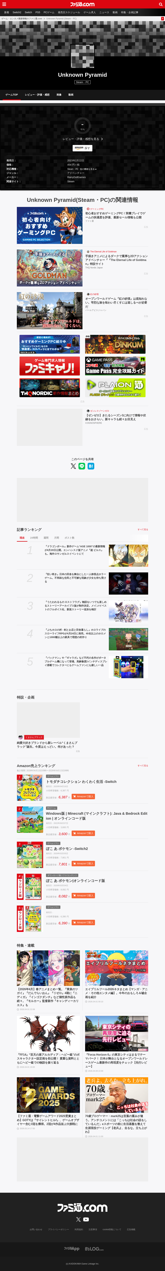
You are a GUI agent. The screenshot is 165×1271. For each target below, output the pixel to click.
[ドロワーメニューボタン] (4, 4)
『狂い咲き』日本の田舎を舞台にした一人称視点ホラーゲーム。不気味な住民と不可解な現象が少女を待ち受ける (75, 578)
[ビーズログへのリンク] (94, 1248)
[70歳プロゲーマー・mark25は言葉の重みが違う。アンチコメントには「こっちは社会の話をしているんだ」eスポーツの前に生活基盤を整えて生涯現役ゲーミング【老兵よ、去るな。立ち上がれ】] (116, 1095)
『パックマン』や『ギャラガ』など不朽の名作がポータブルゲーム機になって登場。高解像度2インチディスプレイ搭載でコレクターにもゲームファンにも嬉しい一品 (76, 661)
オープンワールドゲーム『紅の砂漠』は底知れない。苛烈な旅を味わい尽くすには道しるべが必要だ (116, 302)
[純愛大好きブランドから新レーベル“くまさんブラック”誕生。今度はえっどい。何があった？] (48, 720)
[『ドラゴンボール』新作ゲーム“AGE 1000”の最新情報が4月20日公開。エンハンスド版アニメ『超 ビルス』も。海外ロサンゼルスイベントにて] (128, 556)
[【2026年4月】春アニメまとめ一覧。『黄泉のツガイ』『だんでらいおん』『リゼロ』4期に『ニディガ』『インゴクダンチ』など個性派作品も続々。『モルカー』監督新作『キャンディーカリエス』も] (48, 968)
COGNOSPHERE (93, 423)
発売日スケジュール (69, 12)
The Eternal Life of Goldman (103, 251)
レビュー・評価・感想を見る (81, 138)
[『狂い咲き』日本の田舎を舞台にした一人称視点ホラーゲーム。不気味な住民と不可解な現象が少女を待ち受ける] (128, 583)
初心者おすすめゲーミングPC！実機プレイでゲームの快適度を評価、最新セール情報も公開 (115, 215)
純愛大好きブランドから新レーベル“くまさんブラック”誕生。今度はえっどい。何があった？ (47, 744)
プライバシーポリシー (58, 1229)
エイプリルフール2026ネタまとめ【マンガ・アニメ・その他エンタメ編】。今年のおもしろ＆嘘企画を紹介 (116, 993)
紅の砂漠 (94, 294)
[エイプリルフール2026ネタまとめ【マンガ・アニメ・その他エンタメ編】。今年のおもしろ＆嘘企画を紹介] (116, 968)
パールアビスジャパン (95, 310)
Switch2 (17, 12)
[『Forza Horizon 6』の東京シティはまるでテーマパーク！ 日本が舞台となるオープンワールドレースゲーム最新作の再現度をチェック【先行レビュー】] (116, 1033)
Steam (70, 181)
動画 (115, 12)
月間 (56, 537)
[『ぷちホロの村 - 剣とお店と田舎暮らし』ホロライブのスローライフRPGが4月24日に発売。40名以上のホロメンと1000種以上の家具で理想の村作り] (128, 639)
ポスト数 (69, 537)
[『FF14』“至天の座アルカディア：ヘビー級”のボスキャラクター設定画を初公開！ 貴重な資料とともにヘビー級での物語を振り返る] (48, 1033)
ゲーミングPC (97, 209)
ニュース (104, 12)
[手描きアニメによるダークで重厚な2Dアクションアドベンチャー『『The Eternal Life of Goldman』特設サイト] (49, 268)
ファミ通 (89, 221)
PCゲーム (49, 12)
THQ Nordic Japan (94, 267)
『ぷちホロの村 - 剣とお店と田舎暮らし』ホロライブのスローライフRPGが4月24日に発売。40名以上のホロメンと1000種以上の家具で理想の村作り (75, 633)
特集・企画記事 (129, 12)
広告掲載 (131, 1229)
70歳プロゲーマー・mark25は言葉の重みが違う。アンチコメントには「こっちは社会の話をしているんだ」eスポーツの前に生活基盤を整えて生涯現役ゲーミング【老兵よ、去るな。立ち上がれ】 (116, 1124)
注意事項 (93, 1229)
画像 (59, 94)
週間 (46, 537)
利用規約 (79, 1229)
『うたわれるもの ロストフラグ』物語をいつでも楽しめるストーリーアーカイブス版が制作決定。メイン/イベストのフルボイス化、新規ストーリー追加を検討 (76, 606)
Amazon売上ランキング (36, 766)
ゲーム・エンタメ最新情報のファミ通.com (21, 18)
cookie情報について (112, 1229)
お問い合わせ (36, 1229)
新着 (6, 12)
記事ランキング (29, 530)
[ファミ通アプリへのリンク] (71, 1248)
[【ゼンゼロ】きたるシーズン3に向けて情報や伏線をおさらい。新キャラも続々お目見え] (49, 427)
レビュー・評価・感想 (37, 94)
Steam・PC (72, 169)
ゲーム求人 (90, 12)
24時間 (34, 537)
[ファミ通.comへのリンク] (82, 4)
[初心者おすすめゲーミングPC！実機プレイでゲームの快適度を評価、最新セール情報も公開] (49, 225)
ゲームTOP (11, 94)
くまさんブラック (34, 737)
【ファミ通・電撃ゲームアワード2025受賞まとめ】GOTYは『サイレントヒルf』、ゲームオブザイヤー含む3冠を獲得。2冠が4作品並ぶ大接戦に (48, 1120)
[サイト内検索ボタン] (161, 4)
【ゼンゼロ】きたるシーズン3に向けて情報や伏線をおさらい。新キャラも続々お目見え (115, 417)
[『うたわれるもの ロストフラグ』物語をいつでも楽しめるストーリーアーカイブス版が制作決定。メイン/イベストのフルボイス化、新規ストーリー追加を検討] (128, 611)
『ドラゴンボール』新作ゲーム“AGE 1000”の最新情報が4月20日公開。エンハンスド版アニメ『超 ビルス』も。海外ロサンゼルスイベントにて (75, 550)
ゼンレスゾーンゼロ (99, 411)
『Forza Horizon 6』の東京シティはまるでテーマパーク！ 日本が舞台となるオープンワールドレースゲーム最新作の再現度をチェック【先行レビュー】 (116, 1060)
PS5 (37, 12)
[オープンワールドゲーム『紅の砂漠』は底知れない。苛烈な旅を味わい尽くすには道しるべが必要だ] (49, 310)
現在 (22, 537)
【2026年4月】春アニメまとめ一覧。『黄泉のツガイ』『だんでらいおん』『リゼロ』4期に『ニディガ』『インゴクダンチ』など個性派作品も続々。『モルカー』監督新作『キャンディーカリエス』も (48, 997)
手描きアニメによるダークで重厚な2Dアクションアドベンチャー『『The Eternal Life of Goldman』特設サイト (116, 260)
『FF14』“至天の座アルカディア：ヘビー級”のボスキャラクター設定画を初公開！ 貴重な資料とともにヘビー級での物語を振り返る (48, 1058)
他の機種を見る (87, 169)
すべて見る (143, 529)
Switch (28, 12)
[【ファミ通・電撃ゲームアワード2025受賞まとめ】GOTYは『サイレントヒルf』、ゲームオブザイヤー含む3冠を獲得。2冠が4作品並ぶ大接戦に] (48, 1095)
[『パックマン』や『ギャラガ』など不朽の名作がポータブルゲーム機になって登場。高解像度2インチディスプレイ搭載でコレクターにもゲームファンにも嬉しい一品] (128, 667)
